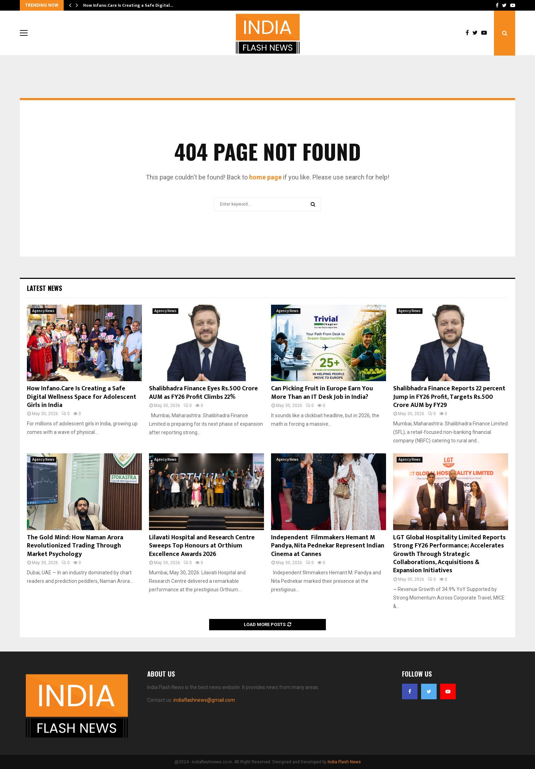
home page (265, 177)
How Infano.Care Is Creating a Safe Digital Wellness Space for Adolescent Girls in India (81, 397)
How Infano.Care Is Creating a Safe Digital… (128, 5)
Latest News (44, 288)
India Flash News (344, 761)
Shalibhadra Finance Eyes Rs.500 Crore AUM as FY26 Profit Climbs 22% (203, 392)
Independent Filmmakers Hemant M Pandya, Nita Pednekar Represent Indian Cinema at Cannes (327, 545)
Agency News (43, 311)
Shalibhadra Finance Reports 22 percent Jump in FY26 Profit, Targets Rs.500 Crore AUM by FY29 (449, 397)
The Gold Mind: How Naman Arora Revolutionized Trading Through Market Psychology (75, 545)
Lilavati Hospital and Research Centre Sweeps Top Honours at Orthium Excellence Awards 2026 (202, 545)
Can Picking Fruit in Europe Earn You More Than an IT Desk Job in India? (322, 392)
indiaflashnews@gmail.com (204, 700)
